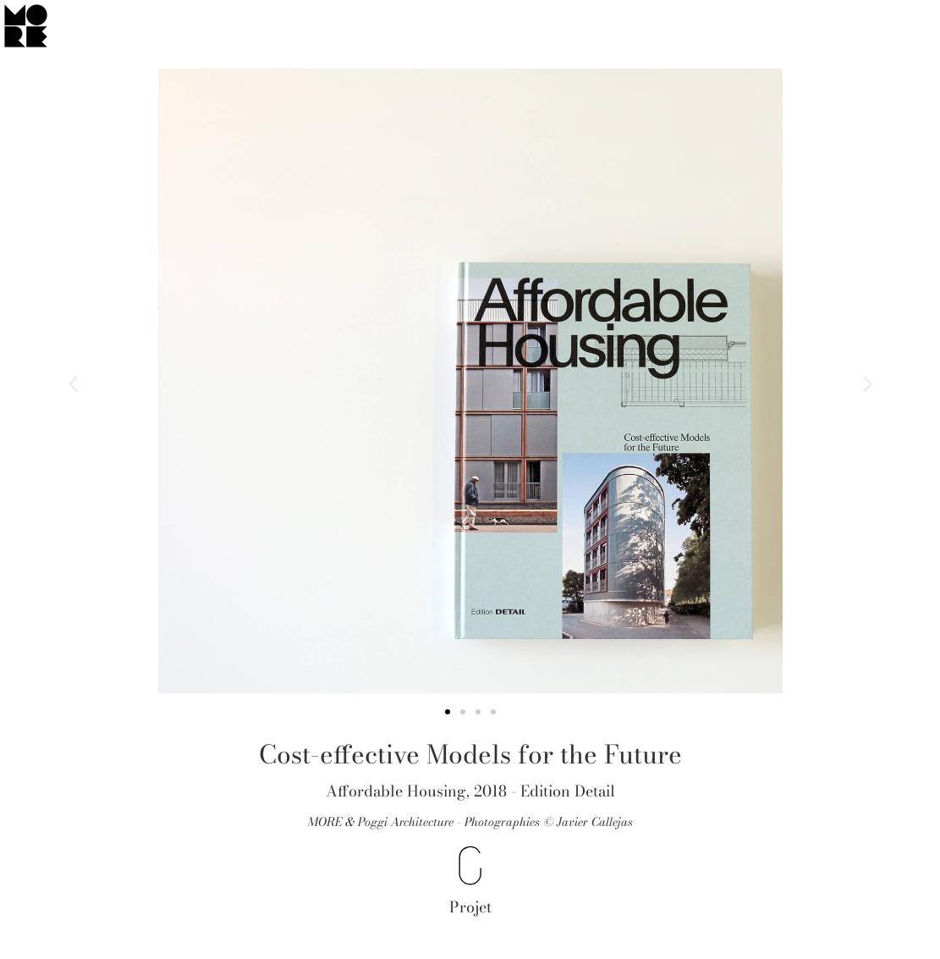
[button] (73, 383)
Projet (470, 907)
